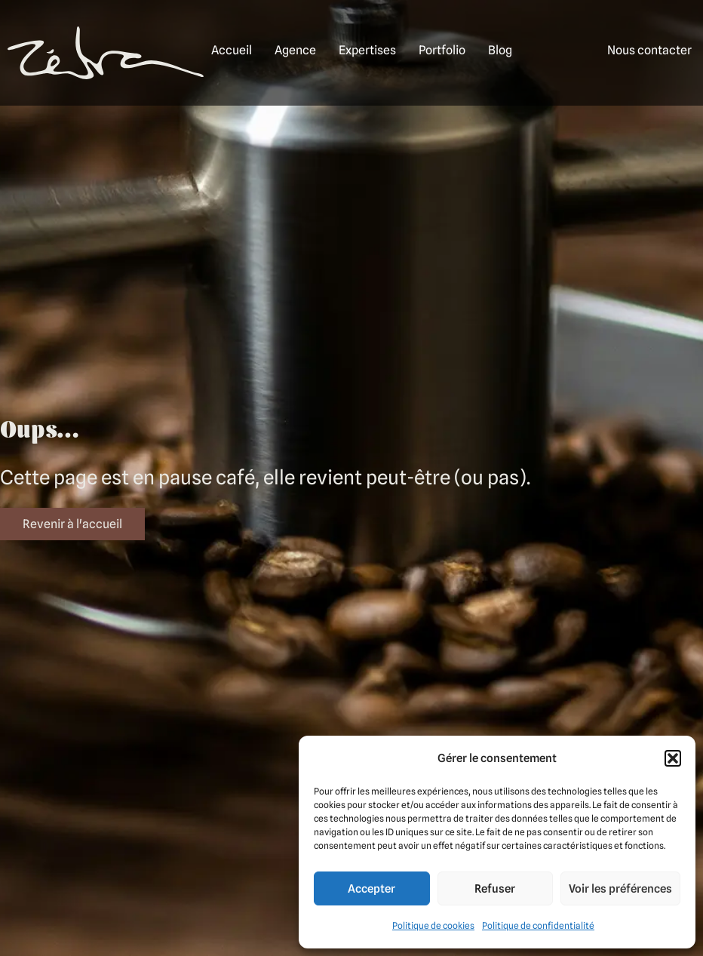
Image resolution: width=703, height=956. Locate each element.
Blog (500, 50)
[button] (672, 758)
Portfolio (442, 50)
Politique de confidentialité (538, 925)
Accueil (231, 50)
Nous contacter (649, 50)
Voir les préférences (620, 889)
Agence (295, 50)
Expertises (367, 50)
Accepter (371, 889)
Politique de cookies (433, 925)
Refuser (494, 889)
